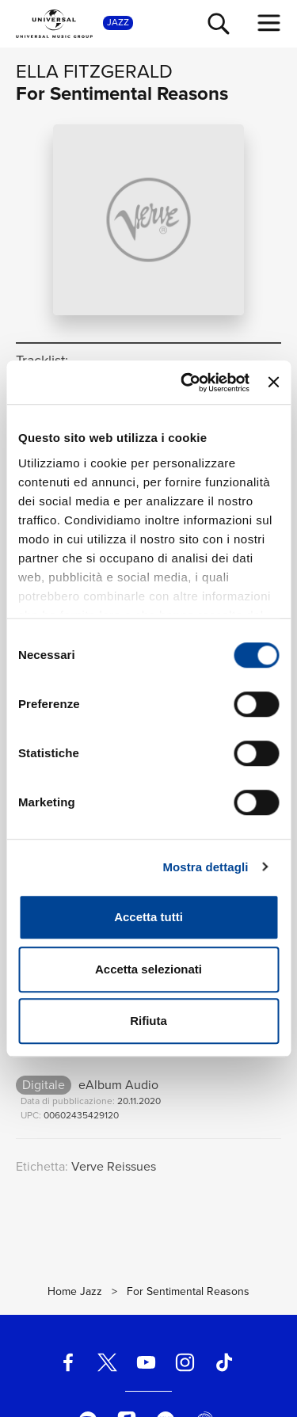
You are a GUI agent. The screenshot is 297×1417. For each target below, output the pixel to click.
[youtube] (146, 1363)
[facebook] (68, 1363)
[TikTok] (224, 1363)
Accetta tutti (148, 917)
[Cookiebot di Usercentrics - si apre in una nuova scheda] (186, 382)
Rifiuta (148, 1020)
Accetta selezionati (148, 969)
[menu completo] (269, 23)
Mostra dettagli (205, 867)
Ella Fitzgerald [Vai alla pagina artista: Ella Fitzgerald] (94, 71)
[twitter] (107, 1363)
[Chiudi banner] (273, 382)
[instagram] (185, 1363)
